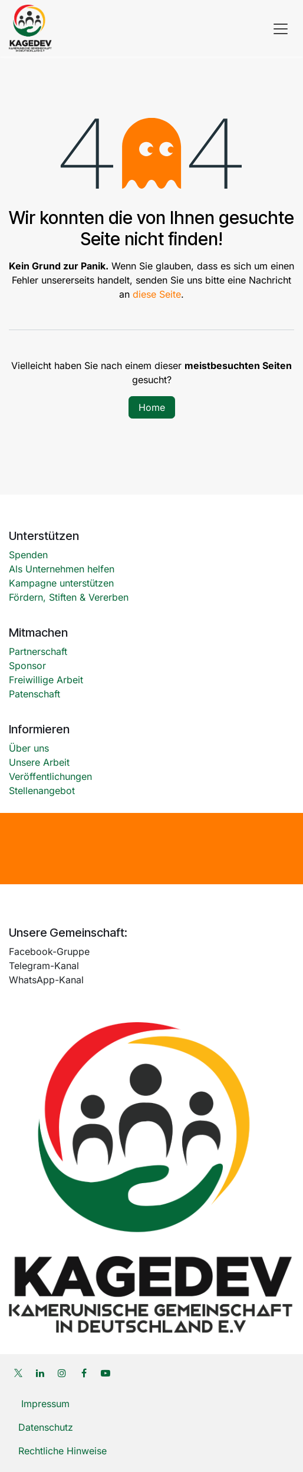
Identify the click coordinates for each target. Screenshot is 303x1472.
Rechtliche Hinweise (64, 1451)
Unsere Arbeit (39, 762)
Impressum (44, 1404)
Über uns (29, 748)
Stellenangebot (42, 790)
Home (152, 407)
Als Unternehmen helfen (61, 569)
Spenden (28, 555)
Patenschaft (34, 694)
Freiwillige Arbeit (46, 680)
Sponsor (27, 665)
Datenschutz (45, 1427)
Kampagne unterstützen (63, 583)
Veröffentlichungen (50, 776)
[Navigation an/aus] (280, 28)
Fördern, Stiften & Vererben (69, 597)
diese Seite (157, 294)
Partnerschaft (38, 651)
